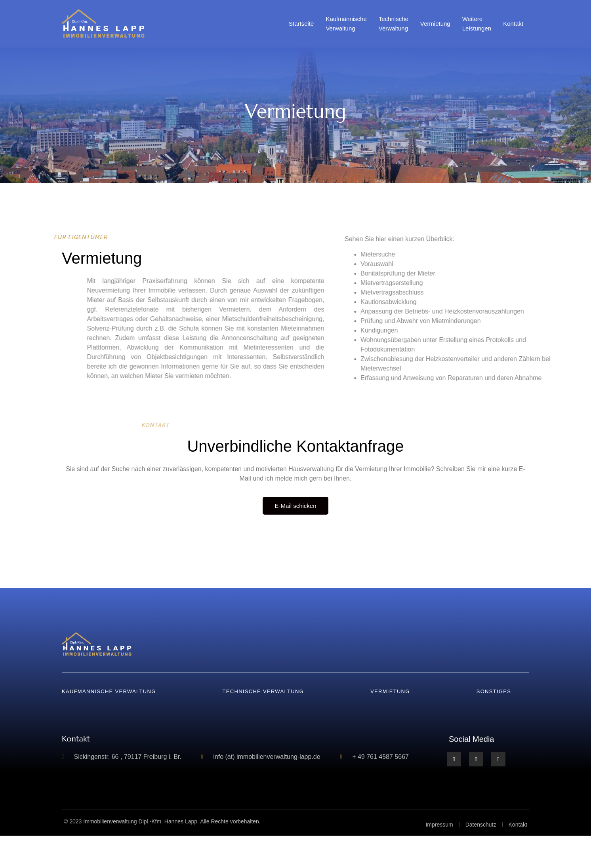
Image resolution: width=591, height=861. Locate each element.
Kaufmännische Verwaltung (346, 23)
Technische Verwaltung (393, 23)
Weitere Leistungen (476, 23)
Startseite (301, 23)
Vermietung (435, 23)
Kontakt (513, 23)
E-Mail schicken (295, 505)
